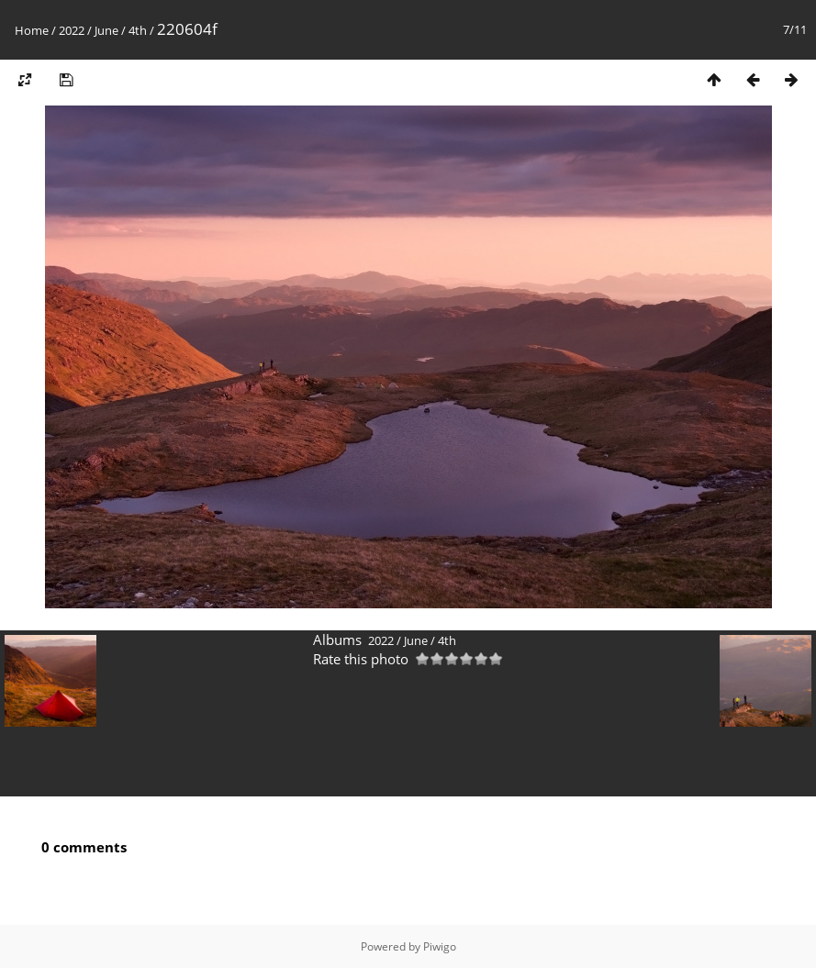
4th (138, 30)
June (106, 30)
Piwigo (439, 946)
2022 (71, 30)
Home (32, 30)
